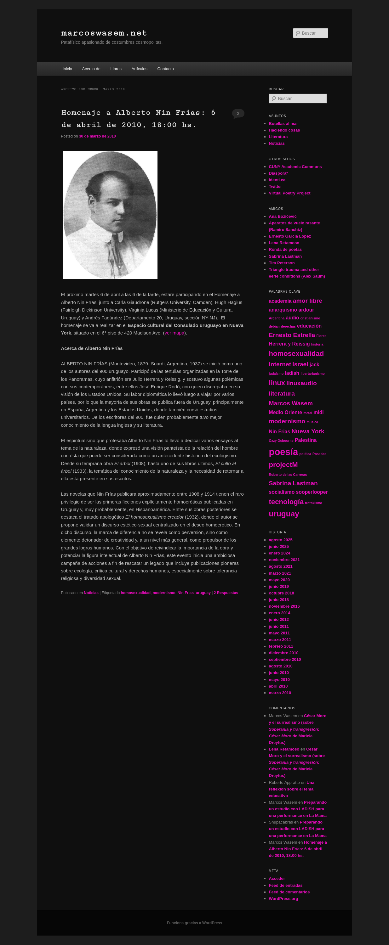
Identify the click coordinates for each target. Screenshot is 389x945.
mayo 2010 (279, 679)
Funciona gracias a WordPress (194, 923)
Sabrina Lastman (285, 256)
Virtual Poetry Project (290, 193)
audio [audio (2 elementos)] (292, 317)
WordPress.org (283, 898)
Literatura (278, 136)
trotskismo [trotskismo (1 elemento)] (313, 503)
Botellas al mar (283, 123)
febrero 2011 (281, 646)
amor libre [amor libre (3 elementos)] (307, 300)
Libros (116, 68)
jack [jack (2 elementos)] (314, 364)
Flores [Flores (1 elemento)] (321, 336)
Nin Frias (186, 593)
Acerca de (91, 68)
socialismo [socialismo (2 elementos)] (282, 492)
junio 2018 (279, 599)
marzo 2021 (280, 573)
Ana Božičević (283, 216)
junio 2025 (279, 546)
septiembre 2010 (285, 659)
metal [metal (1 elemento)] (307, 413)
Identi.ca (277, 179)
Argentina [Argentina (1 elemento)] (277, 318)
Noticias (91, 593)
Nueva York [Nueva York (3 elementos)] (307, 431)
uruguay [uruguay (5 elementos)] (284, 513)
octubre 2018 (281, 593)
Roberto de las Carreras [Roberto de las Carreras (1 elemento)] (288, 474)
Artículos (140, 68)
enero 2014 (279, 612)
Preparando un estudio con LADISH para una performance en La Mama (298, 809)
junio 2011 (279, 626)
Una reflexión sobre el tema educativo (292, 789)
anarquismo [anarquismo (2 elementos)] (283, 309)
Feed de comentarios (289, 892)
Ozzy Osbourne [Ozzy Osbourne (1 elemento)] (281, 440)
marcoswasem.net (104, 33)
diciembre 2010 (284, 652)
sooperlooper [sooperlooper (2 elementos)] (312, 492)
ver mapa (174, 332)
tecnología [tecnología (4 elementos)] (286, 502)
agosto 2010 (281, 666)
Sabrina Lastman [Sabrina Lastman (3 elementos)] (293, 483)
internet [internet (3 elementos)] (280, 364)
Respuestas (226, 593)
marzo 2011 (280, 639)
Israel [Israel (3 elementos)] (300, 364)
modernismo (164, 593)
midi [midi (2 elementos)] (318, 412)
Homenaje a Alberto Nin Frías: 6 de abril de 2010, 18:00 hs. (298, 849)
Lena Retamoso (284, 242)
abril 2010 (278, 686)
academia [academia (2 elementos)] (280, 301)
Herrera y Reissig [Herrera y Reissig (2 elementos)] (289, 343)
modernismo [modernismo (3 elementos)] (287, 421)
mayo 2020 (279, 579)
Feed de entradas (286, 885)
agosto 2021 (281, 566)
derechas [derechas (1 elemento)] (288, 326)
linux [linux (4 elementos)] (277, 383)
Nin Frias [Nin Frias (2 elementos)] (279, 431)
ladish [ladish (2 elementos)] (292, 373)
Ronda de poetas (285, 249)
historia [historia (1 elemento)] (317, 344)
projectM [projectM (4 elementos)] (283, 465)
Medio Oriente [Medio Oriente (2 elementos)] (285, 412)
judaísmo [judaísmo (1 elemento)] (276, 373)
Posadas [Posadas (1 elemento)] (319, 454)
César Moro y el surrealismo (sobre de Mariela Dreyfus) (298, 729)
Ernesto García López (290, 236)
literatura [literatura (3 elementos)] (282, 393)
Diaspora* (278, 173)
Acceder (277, 878)
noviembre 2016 (284, 606)
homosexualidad (136, 593)
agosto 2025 (281, 539)
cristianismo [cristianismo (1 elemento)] (310, 318)
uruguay (203, 593)
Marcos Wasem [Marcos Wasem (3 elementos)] (291, 403)
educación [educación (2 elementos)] (309, 326)
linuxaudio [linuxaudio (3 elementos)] (301, 383)
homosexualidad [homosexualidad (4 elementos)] (296, 353)
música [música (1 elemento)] (312, 422)
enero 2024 (279, 553)
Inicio (67, 68)
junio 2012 (279, 619)
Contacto (165, 68)
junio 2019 (279, 586)
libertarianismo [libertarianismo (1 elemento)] (312, 373)
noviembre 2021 (284, 559)
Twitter (275, 186)
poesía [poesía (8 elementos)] (283, 452)
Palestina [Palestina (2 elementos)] (306, 440)
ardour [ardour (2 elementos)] (306, 309)
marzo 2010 (280, 692)
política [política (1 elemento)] (305, 454)
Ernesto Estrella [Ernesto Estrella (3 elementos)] (292, 335)
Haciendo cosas (284, 130)
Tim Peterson (282, 263)
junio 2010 (279, 672)
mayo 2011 (279, 633)
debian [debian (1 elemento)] (274, 326)
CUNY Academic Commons (295, 166)
